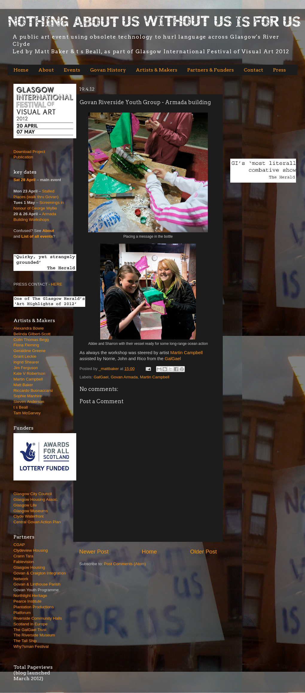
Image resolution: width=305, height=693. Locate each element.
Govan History (108, 70)
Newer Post (94, 551)
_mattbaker (109, 368)
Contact (253, 70)
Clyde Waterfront (28, 516)
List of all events (37, 236)
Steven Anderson (28, 401)
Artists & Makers (156, 70)
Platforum (22, 612)
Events (72, 70)
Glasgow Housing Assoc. (35, 499)
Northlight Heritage (30, 595)
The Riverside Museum (34, 635)
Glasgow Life (25, 505)
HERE (56, 284)
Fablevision (23, 561)
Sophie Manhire (27, 396)
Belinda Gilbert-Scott (32, 334)
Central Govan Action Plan (37, 522)
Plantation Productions (33, 607)
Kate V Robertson (29, 373)
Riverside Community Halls (37, 618)
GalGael (173, 358)
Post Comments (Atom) (125, 564)
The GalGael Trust (29, 629)
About (46, 70)
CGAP (19, 544)
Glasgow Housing (29, 567)
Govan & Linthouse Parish (36, 584)
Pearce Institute (27, 601)
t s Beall (20, 407)
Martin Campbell (187, 352)
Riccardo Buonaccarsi (33, 390)
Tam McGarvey (27, 413)
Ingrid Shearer (26, 362)
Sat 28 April (24, 180)
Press (279, 70)
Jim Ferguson (25, 368)
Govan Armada (124, 377)
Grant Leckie (24, 356)
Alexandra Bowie (28, 328)
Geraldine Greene (29, 350)
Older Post (203, 551)
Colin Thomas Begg (31, 339)
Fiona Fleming (26, 345)
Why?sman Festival (31, 646)
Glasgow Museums (30, 511)
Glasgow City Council (32, 494)
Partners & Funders (210, 70)
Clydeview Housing (30, 550)
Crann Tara (23, 556)
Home (20, 70)
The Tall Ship (25, 641)
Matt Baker (23, 385)
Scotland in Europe (30, 624)
